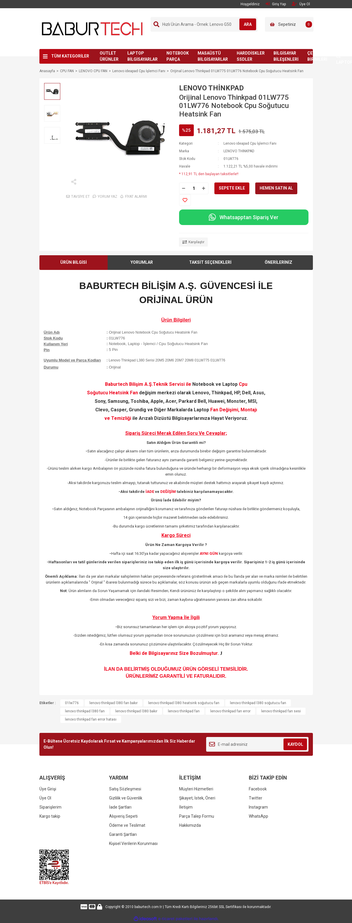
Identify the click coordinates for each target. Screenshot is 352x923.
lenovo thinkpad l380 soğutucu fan (258, 703)
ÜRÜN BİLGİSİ (73, 262)
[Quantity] (193, 188)
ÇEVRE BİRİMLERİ (317, 56)
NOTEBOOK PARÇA (177, 56)
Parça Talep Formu (196, 816)
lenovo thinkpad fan (184, 711)
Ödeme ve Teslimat (127, 825)
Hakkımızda (190, 825)
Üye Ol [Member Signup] (301, 4)
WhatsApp (258, 816)
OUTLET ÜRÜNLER (109, 56)
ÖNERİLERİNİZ (278, 262)
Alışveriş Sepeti (123, 816)
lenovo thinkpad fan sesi (281, 711)
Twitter (255, 798)
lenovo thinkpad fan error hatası (90, 719)
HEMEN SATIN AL (276, 188)
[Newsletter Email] (257, 744)
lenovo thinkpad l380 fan (85, 711)
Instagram (258, 807)
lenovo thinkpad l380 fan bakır (113, 703)
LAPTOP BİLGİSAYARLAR (142, 56)
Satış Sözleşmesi (125, 789)
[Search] (204, 24)
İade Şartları (120, 807)
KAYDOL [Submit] (295, 744)
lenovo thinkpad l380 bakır (136, 711)
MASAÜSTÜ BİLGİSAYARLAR (213, 56)
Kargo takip (49, 816)
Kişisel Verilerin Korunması (133, 843)
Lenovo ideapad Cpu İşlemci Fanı (249, 143)
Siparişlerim (50, 807)
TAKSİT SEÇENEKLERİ (210, 262)
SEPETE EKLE (232, 188)
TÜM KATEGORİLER (70, 56)
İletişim (186, 807)
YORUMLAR (142, 262)
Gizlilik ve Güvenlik (125, 798)
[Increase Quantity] (203, 188)
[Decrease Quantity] (183, 188)
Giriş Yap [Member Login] (276, 4)
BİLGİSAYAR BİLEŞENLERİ (285, 56)
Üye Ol (45, 798)
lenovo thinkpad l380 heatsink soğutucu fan (183, 703)
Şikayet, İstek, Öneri (197, 798)
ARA (244, 24)
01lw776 (72, 703)
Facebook (258, 789)
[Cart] (289, 24)
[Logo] (92, 28)
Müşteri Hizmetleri (196, 789)
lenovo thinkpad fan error (230, 711)
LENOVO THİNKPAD (211, 88)
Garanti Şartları (123, 834)
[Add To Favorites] (185, 200)
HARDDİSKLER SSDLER (251, 56)
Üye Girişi (47, 789)
